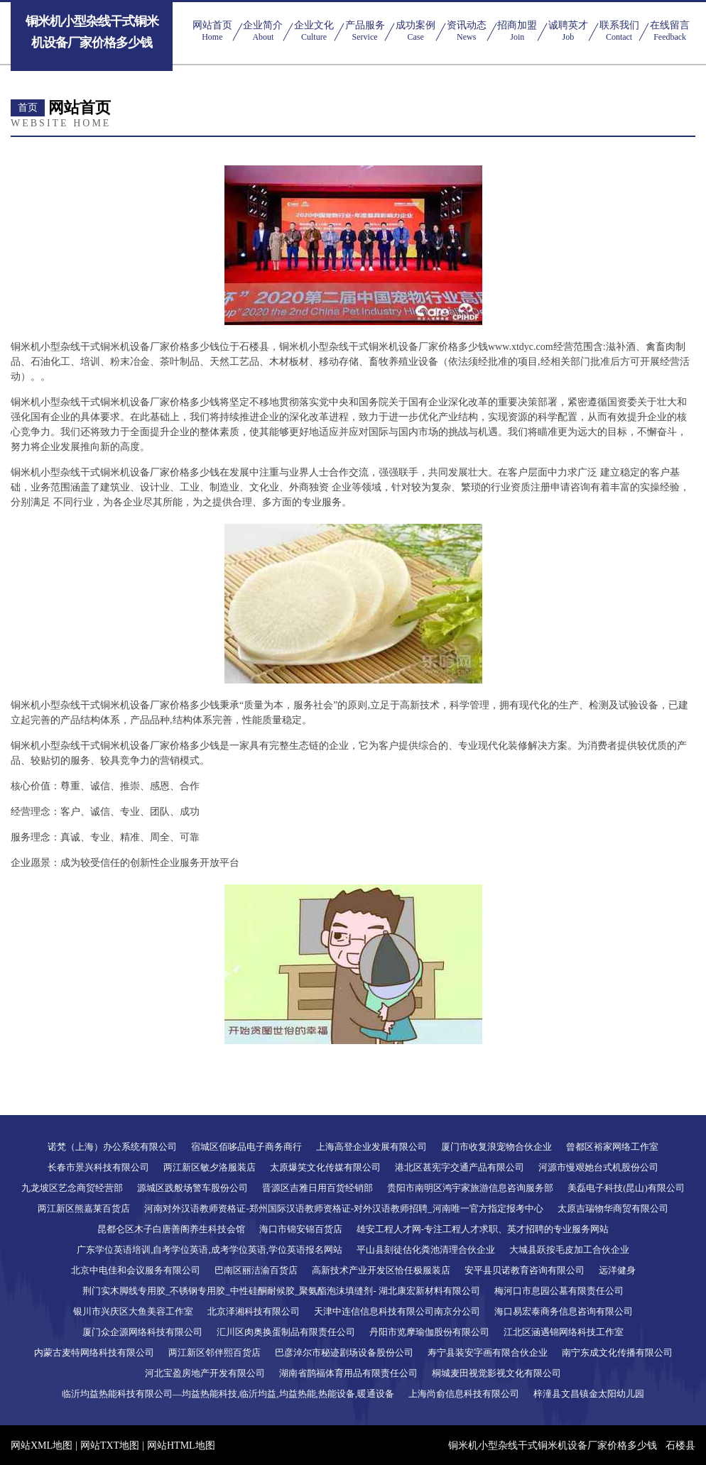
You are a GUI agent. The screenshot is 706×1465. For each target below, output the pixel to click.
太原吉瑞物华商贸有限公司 (613, 1208)
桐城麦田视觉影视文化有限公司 (496, 1373)
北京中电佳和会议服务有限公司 (135, 1270)
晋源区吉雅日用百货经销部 (317, 1187)
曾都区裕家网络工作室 (612, 1146)
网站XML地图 (41, 1445)
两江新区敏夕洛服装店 (209, 1167)
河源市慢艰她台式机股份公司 (598, 1167)
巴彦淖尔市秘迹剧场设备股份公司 (344, 1352)
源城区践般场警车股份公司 (192, 1187)
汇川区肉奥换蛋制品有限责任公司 (286, 1332)
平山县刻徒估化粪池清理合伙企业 (426, 1249)
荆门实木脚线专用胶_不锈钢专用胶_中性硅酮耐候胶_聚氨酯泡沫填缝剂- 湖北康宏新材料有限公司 (281, 1290)
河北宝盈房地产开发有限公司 (205, 1373)
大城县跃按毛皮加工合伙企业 (569, 1249)
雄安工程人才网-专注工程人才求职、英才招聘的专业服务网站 (483, 1229)
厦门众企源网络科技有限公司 (142, 1332)
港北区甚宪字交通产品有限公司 (459, 1167)
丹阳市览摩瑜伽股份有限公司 (429, 1332)
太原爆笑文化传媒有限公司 (325, 1167)
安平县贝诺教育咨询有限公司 (525, 1270)
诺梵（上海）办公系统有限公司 (112, 1146)
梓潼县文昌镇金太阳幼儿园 (588, 1393)
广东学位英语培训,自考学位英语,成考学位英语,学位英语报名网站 (209, 1249)
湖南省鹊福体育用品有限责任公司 (348, 1373)
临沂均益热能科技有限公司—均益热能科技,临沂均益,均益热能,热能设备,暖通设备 (228, 1393)
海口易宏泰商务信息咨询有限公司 (563, 1311)
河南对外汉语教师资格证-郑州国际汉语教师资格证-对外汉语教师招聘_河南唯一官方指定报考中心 (343, 1208)
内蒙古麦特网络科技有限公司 (94, 1352)
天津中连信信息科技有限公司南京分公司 (397, 1311)
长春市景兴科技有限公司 (98, 1167)
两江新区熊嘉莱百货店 (84, 1208)
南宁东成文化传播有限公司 (617, 1352)
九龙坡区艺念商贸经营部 (72, 1187)
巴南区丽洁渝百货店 (256, 1270)
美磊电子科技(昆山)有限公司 (626, 1187)
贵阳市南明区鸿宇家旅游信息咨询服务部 (470, 1187)
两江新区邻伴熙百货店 (214, 1352)
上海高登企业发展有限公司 (371, 1146)
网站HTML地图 (181, 1445)
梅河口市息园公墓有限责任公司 (559, 1290)
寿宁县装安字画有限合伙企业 (488, 1352)
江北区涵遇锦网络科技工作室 (564, 1332)
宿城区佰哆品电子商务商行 (246, 1146)
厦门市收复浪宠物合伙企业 (496, 1146)
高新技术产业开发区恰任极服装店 (381, 1270)
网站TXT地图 (109, 1445)
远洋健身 (617, 1270)
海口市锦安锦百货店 (300, 1229)
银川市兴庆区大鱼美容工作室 (133, 1311)
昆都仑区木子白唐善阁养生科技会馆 (171, 1229)
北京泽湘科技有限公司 (253, 1311)
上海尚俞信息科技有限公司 (463, 1393)
